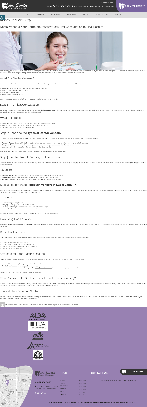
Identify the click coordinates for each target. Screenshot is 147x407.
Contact (118, 15)
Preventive (56, 15)
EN (48, 6)
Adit (133, 402)
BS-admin (8, 305)
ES (51, 6)
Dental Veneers (38, 305)
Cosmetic (71, 15)
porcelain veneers (60, 305)
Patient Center (101, 15)
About (27, 15)
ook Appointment (135, 6)
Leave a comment (72, 305)
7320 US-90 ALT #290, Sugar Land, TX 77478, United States (93, 6)
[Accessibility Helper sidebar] (2, 17)
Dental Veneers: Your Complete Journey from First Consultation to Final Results (51, 27)
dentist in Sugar (46, 110)
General (40, 15)
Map (16, 386)
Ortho (85, 15)
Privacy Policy (93, 402)
